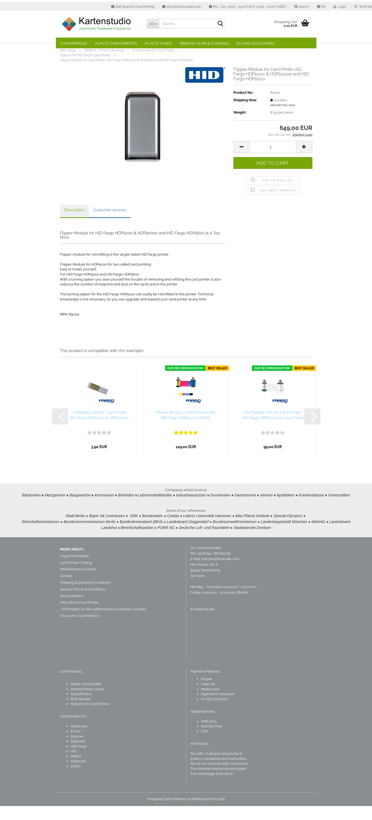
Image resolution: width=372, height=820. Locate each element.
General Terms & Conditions (83, 603)
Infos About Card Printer (79, 616)
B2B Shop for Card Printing (132, 7)
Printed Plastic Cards (87, 703)
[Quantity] (273, 161)
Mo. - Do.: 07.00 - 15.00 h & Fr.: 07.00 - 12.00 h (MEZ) (247, 7)
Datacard (78, 755)
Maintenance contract (77, 583)
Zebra (75, 780)
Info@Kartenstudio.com (181, 7)
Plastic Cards (158, 43)
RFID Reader (81, 713)
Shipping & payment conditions (85, 596)
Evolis (75, 745)
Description (74, 224)
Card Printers (73, 43)
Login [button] (339, 7)
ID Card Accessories (256, 43)
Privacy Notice (71, 610)
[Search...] (153, 23)
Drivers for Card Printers (79, 630)
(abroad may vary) (282, 119)
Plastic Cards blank (86, 698)
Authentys (79, 740)
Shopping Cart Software (166, 813)
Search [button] (301, 7)
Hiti (73, 765)
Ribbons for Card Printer (90, 718)
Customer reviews (110, 224)
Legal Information (74, 570)
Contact (66, 590)
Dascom (77, 750)
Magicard (78, 775)
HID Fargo (79, 760)
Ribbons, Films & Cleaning (204, 43)
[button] (321, 7)
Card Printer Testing (76, 577)
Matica (76, 770)
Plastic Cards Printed (116, 43)
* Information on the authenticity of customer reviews (103, 623)
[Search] (220, 24)
